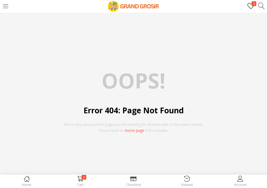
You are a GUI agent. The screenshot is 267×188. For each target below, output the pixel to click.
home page (134, 130)
